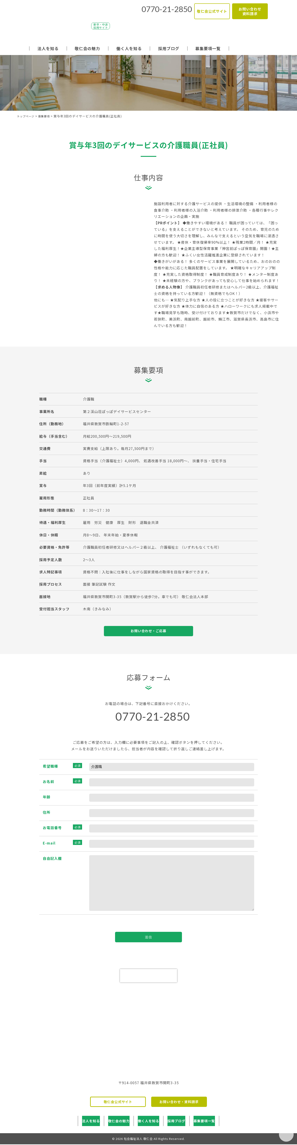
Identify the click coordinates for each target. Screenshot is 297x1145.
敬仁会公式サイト (212, 9)
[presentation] (148, 980)
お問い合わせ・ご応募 (148, 632)
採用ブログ (168, 48)
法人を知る (48, 48)
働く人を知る (129, 48)
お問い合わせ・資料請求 (179, 1107)
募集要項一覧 (208, 48)
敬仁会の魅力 (87, 48)
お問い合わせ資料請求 (250, 9)
